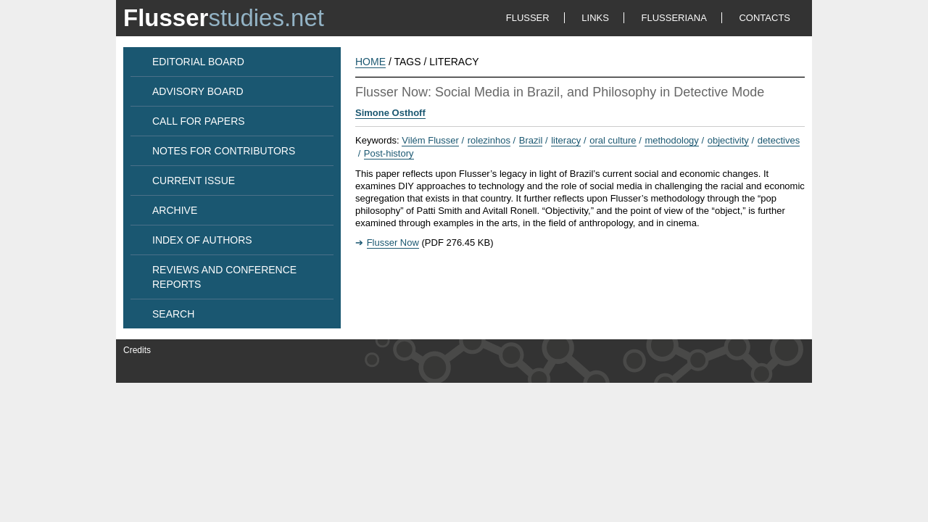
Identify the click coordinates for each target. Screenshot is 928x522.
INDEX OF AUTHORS (202, 240)
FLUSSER (528, 17)
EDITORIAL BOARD (198, 61)
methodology (671, 140)
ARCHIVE (174, 210)
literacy (566, 140)
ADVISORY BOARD (198, 91)
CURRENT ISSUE (193, 180)
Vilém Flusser (430, 140)
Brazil (531, 140)
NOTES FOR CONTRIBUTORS (223, 151)
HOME (370, 61)
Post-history (389, 153)
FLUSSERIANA (674, 17)
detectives (779, 140)
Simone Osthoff (390, 112)
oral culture (612, 140)
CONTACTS (764, 17)
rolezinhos (489, 140)
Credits (137, 350)
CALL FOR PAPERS (198, 121)
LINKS (595, 17)
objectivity (728, 140)
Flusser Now (393, 242)
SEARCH (173, 314)
